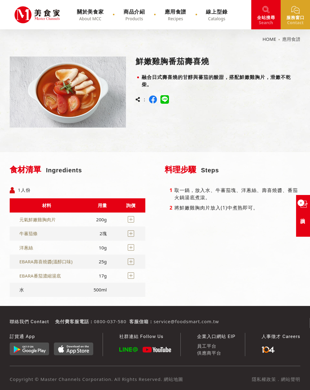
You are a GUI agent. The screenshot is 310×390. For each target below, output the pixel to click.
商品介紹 (138, 15)
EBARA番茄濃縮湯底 (40, 276)
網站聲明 (290, 379)
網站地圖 (172, 379)
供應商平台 (209, 353)
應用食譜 (174, 15)
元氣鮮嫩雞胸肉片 (37, 219)
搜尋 (266, 20)
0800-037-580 (110, 321)
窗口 (295, 20)
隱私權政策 (264, 379)
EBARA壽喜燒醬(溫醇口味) (46, 261)
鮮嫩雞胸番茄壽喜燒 (23, 14)
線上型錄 (210, 15)
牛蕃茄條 (28, 233)
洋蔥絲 (26, 248)
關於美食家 (98, 15)
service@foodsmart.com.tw (186, 321)
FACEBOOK (153, 99)
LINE (164, 99)
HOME (269, 39)
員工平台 (206, 346)
